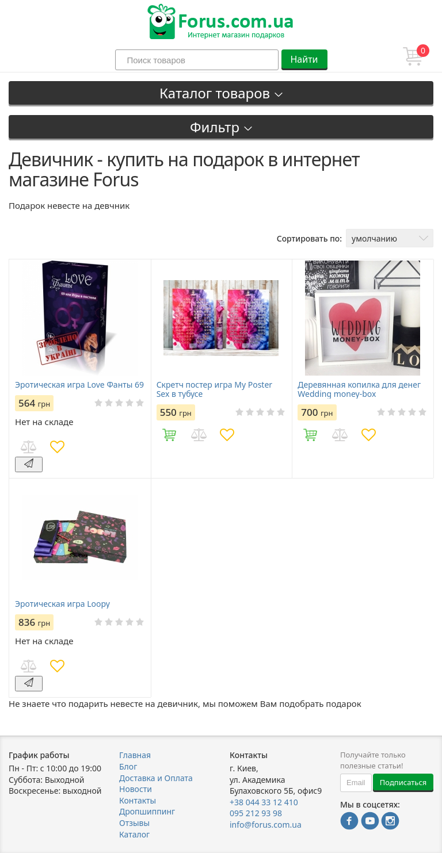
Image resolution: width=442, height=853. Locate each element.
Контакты (137, 800)
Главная (135, 754)
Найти (304, 59)
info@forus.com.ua (266, 824)
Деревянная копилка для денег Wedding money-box (359, 389)
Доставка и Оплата (156, 777)
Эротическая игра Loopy (62, 604)
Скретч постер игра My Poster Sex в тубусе (214, 389)
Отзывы (134, 822)
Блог (128, 766)
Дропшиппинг (147, 811)
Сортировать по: (309, 238)
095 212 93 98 (256, 813)
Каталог (134, 834)
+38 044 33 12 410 (264, 802)
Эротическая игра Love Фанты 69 (79, 384)
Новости (135, 788)
